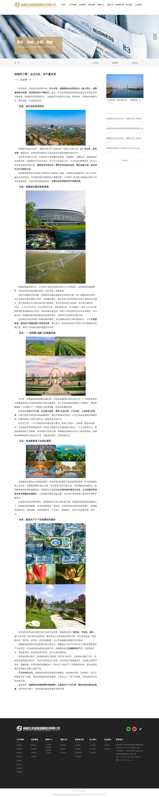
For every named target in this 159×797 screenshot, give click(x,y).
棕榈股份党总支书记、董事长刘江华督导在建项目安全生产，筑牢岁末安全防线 (124, 138)
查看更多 (125, 160)
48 (30, 80)
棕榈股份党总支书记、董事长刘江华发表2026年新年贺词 (124, 119)
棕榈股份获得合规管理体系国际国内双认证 (124, 128)
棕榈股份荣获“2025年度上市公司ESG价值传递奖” (124, 148)
